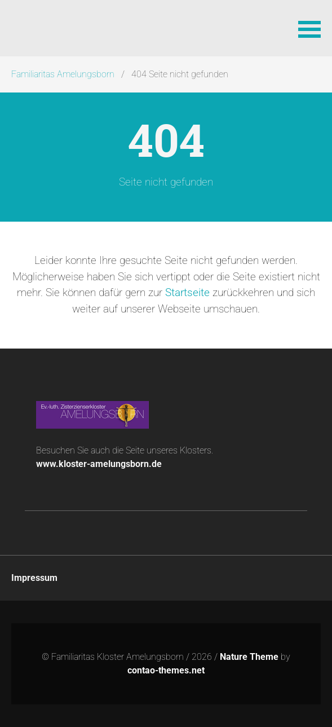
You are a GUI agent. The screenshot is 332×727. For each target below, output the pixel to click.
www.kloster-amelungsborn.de (99, 464)
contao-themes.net (166, 670)
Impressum (34, 577)
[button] (309, 28)
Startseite (187, 292)
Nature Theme (249, 656)
